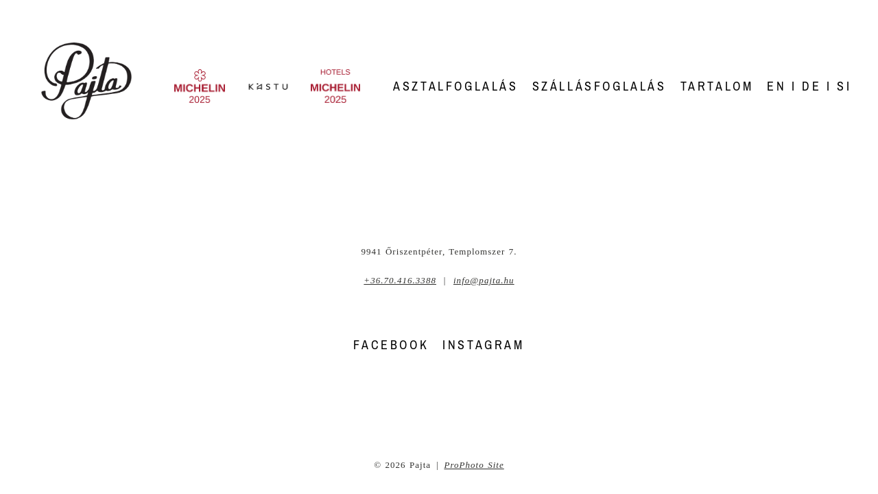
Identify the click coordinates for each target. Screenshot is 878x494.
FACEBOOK (391, 345)
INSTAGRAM (483, 345)
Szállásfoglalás (599, 86)
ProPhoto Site (473, 465)
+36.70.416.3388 (400, 280)
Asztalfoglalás (455, 86)
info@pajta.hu (483, 280)
